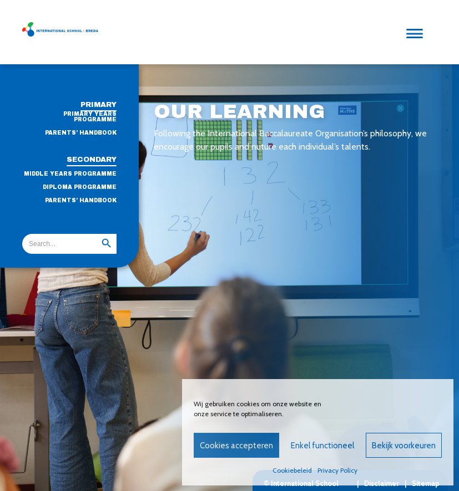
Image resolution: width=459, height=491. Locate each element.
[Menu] (417, 32)
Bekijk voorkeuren (404, 446)
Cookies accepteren (236, 446)
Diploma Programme (80, 187)
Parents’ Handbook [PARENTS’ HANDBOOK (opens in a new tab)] (81, 133)
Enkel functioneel (322, 446)
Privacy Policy (337, 470)
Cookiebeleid (292, 470)
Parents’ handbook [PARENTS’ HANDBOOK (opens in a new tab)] (81, 200)
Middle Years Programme (70, 174)
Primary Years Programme (90, 116)
